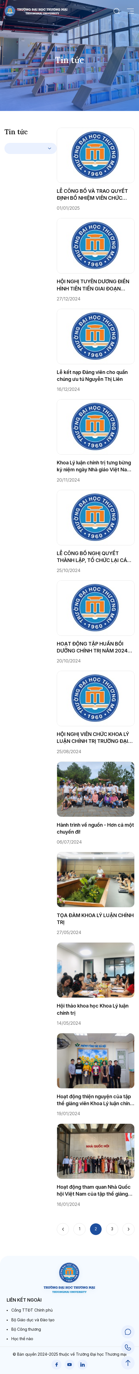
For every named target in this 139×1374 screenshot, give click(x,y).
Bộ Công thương (26, 1329)
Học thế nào (22, 1338)
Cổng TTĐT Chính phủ (32, 1310)
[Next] (128, 1229)
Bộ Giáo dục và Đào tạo (33, 1319)
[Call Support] (128, 1347)
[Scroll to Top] (128, 1363)
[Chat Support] (128, 1331)
